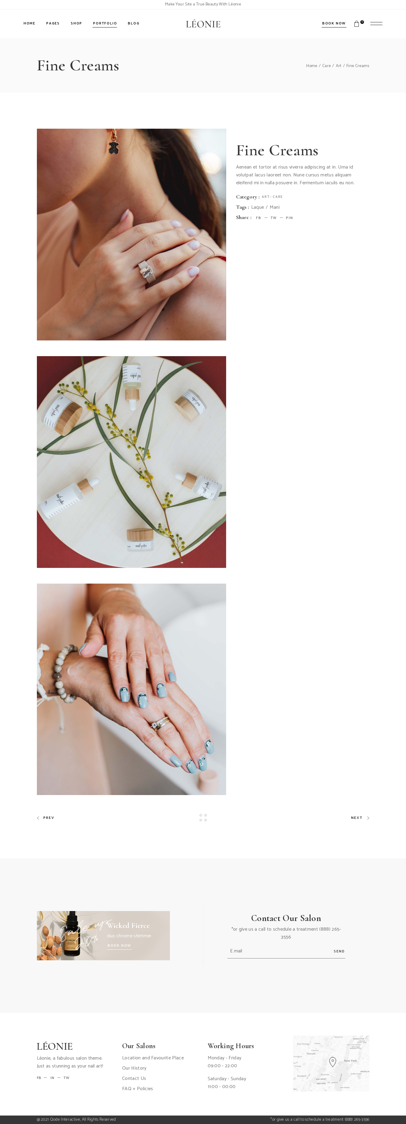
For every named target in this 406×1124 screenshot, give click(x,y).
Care (278, 197)
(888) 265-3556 (357, 1119)
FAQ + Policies (137, 1089)
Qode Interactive (65, 1119)
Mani (275, 207)
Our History (134, 1068)
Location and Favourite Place (153, 1058)
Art (266, 197)
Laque (257, 207)
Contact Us (134, 1078)
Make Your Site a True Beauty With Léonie (203, 4)
